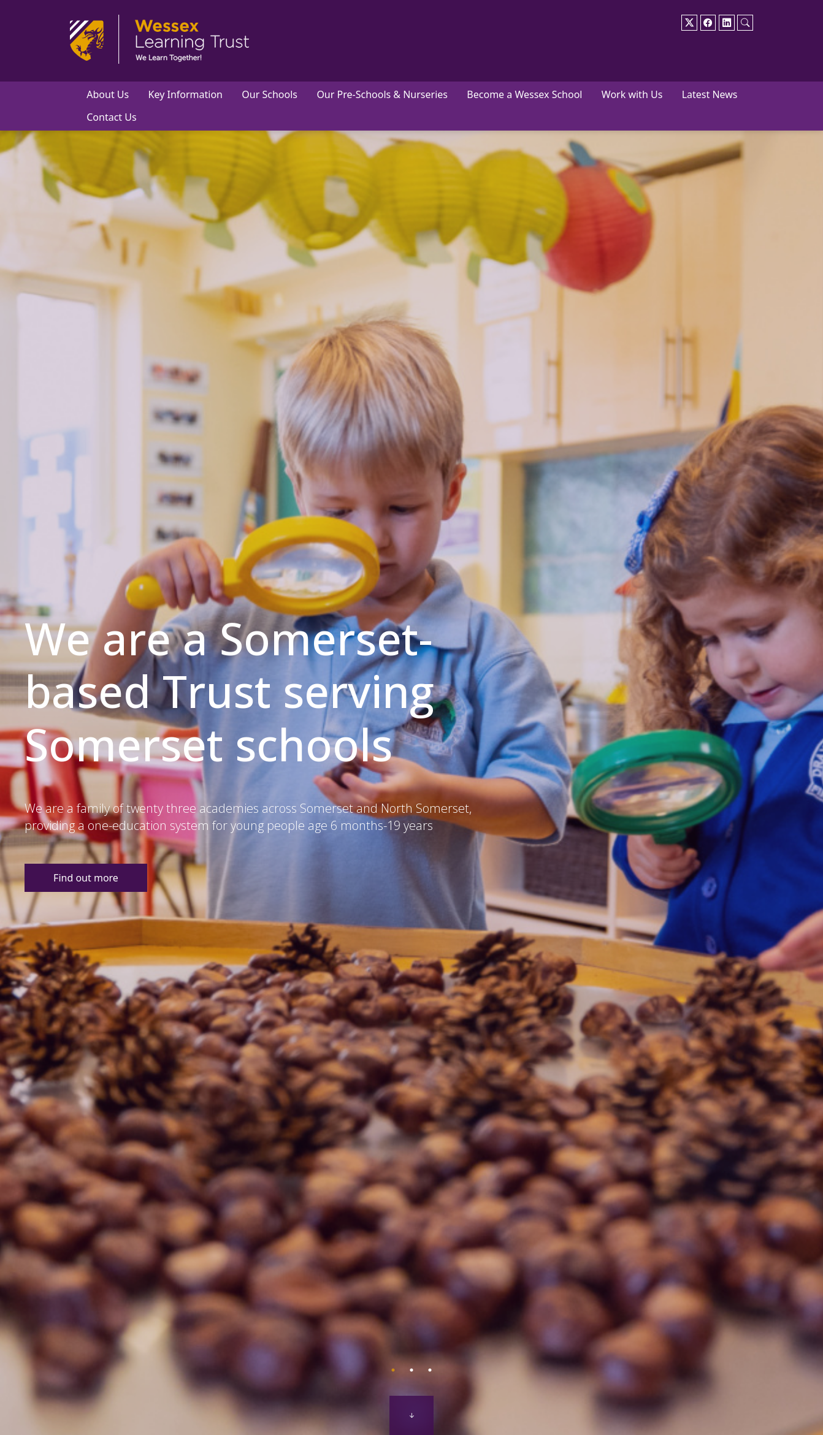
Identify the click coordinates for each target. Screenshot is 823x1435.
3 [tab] (430, 1370)
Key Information (185, 94)
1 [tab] (393, 1370)
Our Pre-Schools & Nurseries (382, 94)
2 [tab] (411, 1370)
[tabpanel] (411, 737)
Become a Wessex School (524, 94)
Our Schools (269, 94)
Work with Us (632, 94)
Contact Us (111, 117)
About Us (107, 94)
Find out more (85, 878)
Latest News (710, 94)
